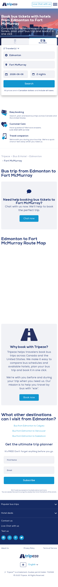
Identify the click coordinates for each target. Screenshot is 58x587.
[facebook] (3, 537)
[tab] (29, 526)
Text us (5, 531)
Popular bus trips (10, 504)
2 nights (41, 74)
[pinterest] (15, 537)
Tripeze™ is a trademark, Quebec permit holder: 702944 (29, 572)
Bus (15, 41)
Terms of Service (50, 548)
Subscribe (29, 480)
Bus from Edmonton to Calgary (29, 426)
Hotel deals (7, 513)
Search (29, 84)
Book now (29, 397)
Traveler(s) (10, 49)
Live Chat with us (42, 4)
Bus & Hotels (43, 41)
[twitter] (21, 537)
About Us (5, 548)
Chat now (29, 218)
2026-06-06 (16, 74)
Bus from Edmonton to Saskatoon (29, 436)
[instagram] (9, 537)
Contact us (6, 521)
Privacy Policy (29, 548)
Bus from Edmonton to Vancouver (29, 431)
